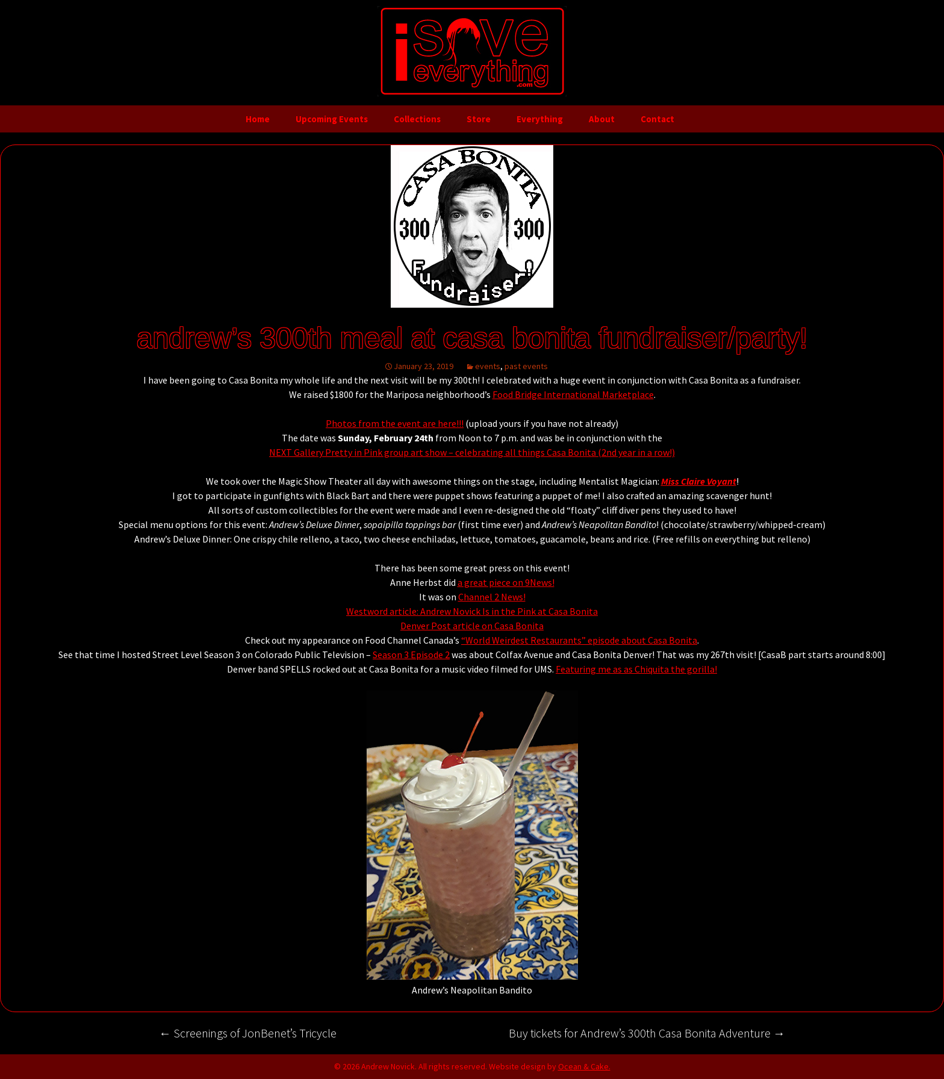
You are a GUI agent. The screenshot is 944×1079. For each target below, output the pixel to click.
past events (526, 366)
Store (479, 119)
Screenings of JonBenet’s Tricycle (248, 1032)
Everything (540, 119)
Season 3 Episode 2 (411, 654)
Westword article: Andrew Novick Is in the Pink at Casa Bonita (472, 611)
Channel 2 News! (492, 597)
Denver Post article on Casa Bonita (472, 626)
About (602, 119)
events (487, 366)
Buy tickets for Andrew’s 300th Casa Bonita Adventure (647, 1032)
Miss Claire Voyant (698, 481)
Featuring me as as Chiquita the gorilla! (636, 669)
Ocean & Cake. (584, 1066)
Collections (417, 119)
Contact (657, 119)
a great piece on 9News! (506, 582)
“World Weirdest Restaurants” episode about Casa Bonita (579, 640)
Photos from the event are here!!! (395, 423)
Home (258, 119)
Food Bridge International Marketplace (573, 394)
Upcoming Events (332, 119)
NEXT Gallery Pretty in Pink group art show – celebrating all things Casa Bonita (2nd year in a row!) (472, 452)
